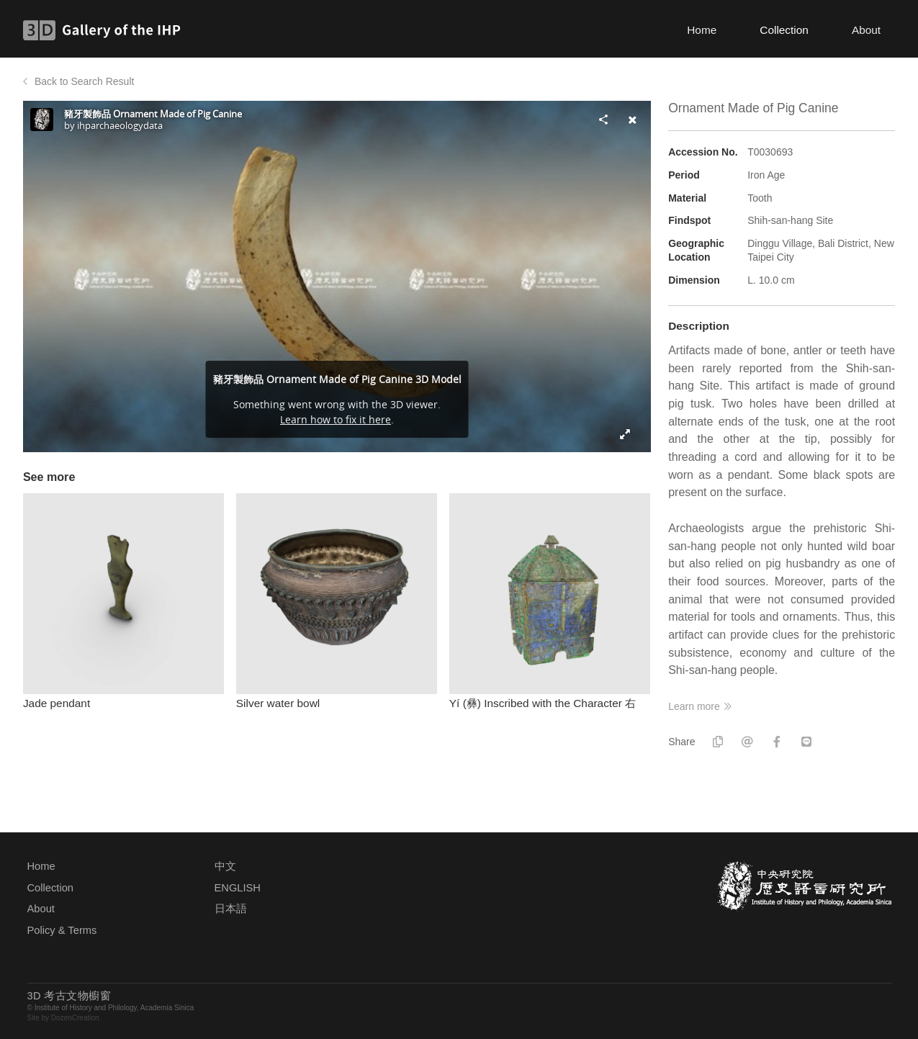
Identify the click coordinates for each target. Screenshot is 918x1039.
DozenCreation (75, 1018)
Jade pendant (56, 703)
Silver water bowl (278, 703)
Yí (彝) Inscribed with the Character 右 (542, 703)
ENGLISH (238, 888)
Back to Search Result (85, 81)
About (866, 30)
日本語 (231, 908)
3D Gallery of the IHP (106, 30)
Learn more (694, 706)
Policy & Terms (62, 930)
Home (701, 30)
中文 (225, 866)
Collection (784, 30)
